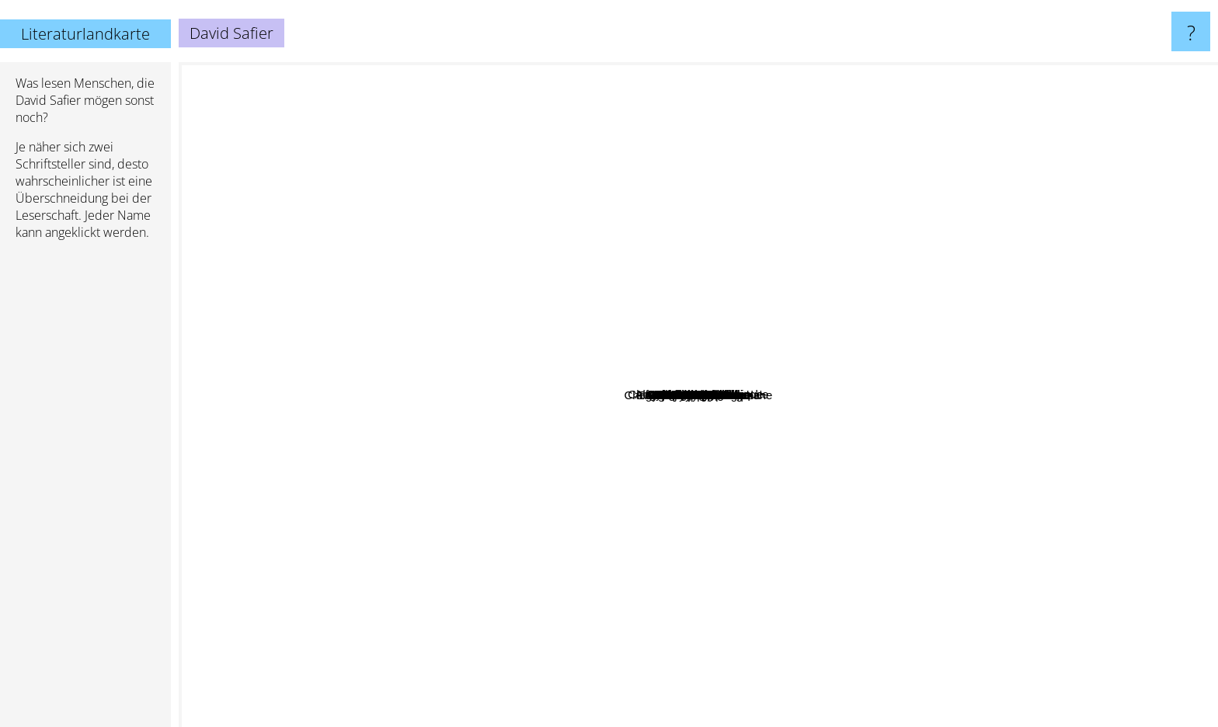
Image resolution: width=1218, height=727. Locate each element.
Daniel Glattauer (995, 397)
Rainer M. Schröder (527, 540)
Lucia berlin (581, 499)
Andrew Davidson (808, 534)
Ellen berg (637, 343)
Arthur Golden (970, 176)
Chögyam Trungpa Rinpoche (819, 615)
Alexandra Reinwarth (759, 467)
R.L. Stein (990, 377)
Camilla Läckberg (518, 642)
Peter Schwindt (876, 214)
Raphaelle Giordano (922, 353)
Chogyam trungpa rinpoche (689, 162)
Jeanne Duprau (769, 126)
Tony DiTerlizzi (423, 505)
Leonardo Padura (717, 536)
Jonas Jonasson (413, 225)
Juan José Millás (688, 282)
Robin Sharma (387, 260)
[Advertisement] (85, 490)
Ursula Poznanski (457, 377)
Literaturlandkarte (85, 33)
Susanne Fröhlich (719, 254)
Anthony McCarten (669, 600)
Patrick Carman (567, 263)
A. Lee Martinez (825, 589)
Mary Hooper (1014, 584)
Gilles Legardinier (756, 276)
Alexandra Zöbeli (749, 488)
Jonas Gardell (521, 305)
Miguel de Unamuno (528, 598)
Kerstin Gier (514, 487)
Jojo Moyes (1062, 189)
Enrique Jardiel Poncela (680, 548)
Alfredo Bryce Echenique (925, 325)
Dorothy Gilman (543, 457)
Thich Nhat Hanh (770, 213)
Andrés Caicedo (694, 242)
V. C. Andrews (993, 475)
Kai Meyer (866, 503)
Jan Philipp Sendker (555, 436)
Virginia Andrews (499, 207)
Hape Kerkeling (610, 461)
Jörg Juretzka (667, 296)
